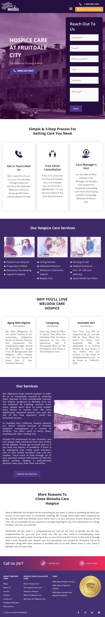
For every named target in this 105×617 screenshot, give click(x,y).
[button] (71, 8)
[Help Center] (82, 563)
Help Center (91, 563)
